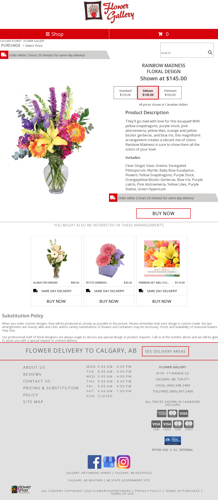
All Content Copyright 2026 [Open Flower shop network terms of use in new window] (67, 491)
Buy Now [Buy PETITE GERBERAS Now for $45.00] (109, 301)
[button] (173, 440)
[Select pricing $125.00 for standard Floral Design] (125, 93)
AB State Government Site (128, 480)
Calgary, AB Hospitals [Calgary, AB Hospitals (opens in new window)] (133, 472)
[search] (210, 52)
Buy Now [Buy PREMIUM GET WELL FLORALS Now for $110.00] (161, 301)
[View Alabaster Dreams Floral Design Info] (56, 258)
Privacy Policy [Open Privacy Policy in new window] (148, 491)
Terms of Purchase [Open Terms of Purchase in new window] (182, 491)
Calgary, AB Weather (85, 480)
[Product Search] (183, 52)
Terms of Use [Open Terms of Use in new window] (122, 493)
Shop (54, 33)
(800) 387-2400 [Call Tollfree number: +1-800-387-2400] (181, 391)
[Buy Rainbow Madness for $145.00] (163, 213)
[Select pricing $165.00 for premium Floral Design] (170, 93)
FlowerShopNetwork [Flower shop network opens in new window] (112, 491)
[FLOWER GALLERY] (109, 23)
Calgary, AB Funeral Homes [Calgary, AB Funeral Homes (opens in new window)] (89, 472)
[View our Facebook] (94, 467)
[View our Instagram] (123, 467)
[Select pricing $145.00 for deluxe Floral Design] (148, 93)
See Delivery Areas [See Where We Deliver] (165, 351)
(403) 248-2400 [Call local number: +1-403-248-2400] (178, 385)
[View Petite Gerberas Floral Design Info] (109, 258)
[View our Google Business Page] (109, 467)
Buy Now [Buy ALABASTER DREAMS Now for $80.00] (56, 301)
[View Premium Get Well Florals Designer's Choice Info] (162, 258)
